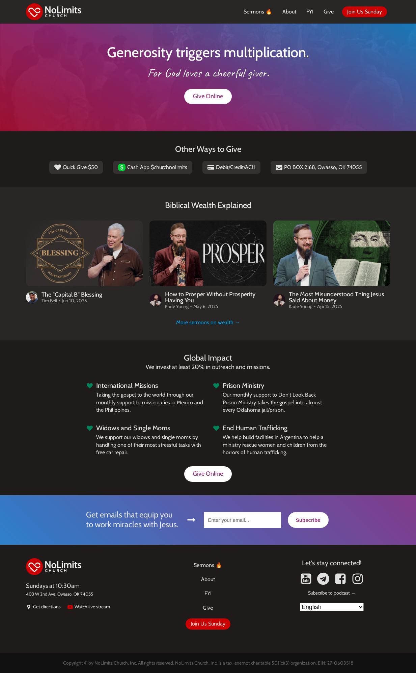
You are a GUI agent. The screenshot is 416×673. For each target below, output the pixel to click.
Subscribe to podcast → (332, 593)
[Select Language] (332, 607)
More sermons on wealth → (208, 322)
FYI (309, 11)
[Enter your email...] (242, 520)
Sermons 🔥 (258, 11)
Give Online (208, 96)
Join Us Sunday (364, 11)
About (289, 11)
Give (329, 11)
